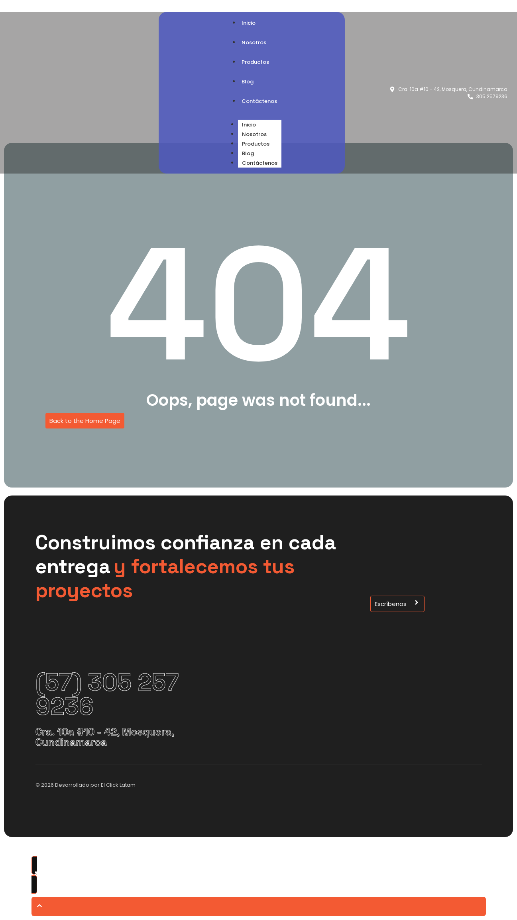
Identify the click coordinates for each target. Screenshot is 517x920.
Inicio (249, 124)
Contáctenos (259, 163)
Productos (255, 144)
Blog (248, 153)
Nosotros (254, 134)
